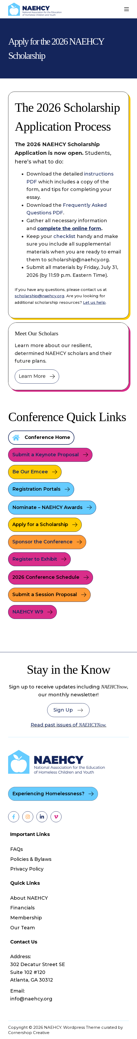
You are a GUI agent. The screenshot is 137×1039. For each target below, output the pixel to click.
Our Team (22, 928)
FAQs (16, 849)
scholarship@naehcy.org (39, 296)
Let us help (94, 302)
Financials (22, 908)
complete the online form (69, 228)
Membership (26, 918)
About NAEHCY (29, 898)
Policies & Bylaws (30, 859)
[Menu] (126, 9)
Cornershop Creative (29, 1032)
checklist (64, 236)
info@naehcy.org (31, 999)
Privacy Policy (26, 869)
